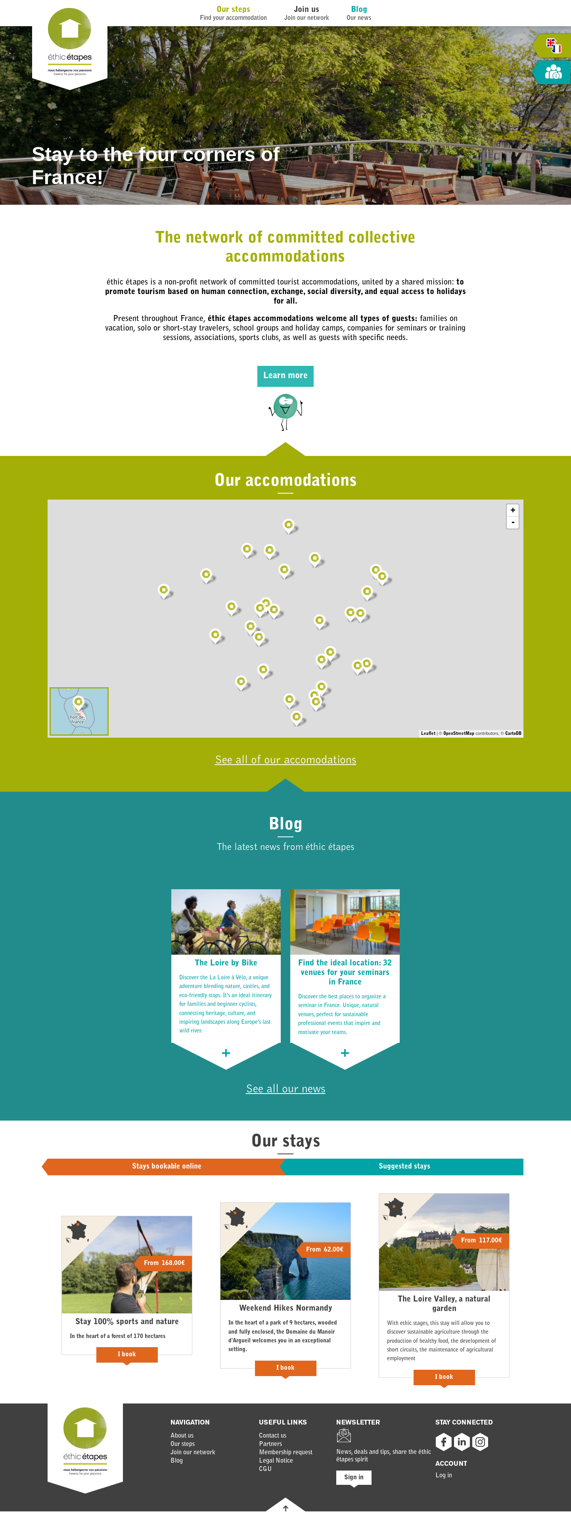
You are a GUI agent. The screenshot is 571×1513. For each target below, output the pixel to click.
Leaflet (428, 734)
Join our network (193, 1454)
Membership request (285, 1454)
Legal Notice (276, 1462)
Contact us (272, 1437)
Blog (359, 10)
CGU (265, 1471)
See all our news (285, 1090)
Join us (306, 10)
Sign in (354, 1479)
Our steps (233, 10)
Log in (443, 1477)
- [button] (513, 522)
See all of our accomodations (285, 761)
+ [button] (512, 510)
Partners (270, 1446)
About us (182, 1437)
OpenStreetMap (458, 734)
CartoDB (513, 734)
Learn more (285, 376)
